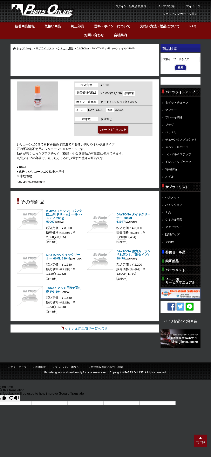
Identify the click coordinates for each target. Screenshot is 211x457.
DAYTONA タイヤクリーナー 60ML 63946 (63, 256)
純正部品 (77, 26)
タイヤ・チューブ (176, 102)
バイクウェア (174, 204)
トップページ (24, 48)
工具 (168, 212)
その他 (169, 241)
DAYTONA (82, 48)
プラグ (169, 124)
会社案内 (120, 35)
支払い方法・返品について (160, 26)
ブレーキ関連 (174, 117)
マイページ (193, 6)
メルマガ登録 (166, 6)
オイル (169, 176)
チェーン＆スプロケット (181, 139)
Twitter (180, 306)
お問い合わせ (94, 35)
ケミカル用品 (65, 48)
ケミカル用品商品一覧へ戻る (86, 328)
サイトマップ (19, 367)
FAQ (193, 26)
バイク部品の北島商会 (180, 321)
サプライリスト (45, 48)
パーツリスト (175, 270)
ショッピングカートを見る (180, 13)
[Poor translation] (14, 398)
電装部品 (171, 169)
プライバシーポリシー (68, 367)
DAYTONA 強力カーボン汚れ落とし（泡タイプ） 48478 (133, 255)
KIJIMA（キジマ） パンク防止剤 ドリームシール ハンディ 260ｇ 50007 (64, 216)
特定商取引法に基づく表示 (107, 367)
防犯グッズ (172, 234)
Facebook (171, 306)
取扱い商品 (53, 26)
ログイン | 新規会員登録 (130, 6)
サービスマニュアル (180, 281)
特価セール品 (175, 252)
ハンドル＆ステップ (178, 154)
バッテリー (172, 132)
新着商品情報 (25, 26)
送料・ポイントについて (112, 26)
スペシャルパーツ (176, 146)
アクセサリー (174, 227)
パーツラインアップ (180, 92)
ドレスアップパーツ (178, 161)
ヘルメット (172, 197)
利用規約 (40, 367)
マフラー (171, 109)
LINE (189, 306)
